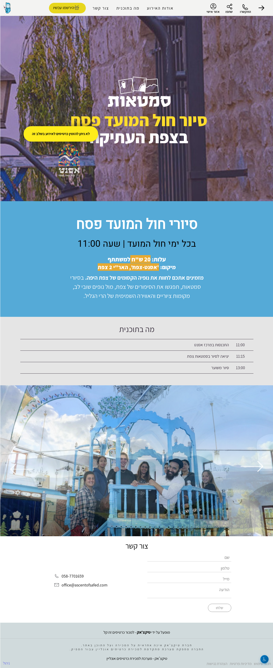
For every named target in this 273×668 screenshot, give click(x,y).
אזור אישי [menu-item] (212, 8)
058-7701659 (72, 576)
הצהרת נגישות (216, 663)
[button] (261, 8)
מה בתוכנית (127, 8)
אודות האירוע (160, 8)
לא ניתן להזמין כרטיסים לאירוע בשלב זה (61, 133)
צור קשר (100, 8)
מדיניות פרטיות (240, 663)
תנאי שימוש (262, 663)
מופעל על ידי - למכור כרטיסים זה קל (136, 632)
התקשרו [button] (245, 11)
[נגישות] (264, 659)
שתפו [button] (228, 11)
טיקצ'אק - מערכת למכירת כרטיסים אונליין (136, 658)
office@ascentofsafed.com (84, 585)
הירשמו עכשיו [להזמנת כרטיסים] (63, 7)
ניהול (6, 663)
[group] (136, 460)
